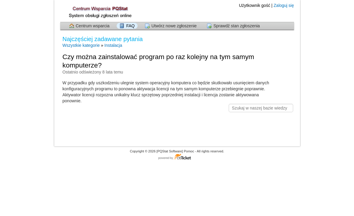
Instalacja (113, 45)
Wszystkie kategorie (81, 45)
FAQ (130, 25)
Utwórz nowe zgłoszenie (174, 25)
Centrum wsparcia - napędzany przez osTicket (177, 157)
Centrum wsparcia (93, 25)
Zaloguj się (284, 5)
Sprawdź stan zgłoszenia (236, 25)
